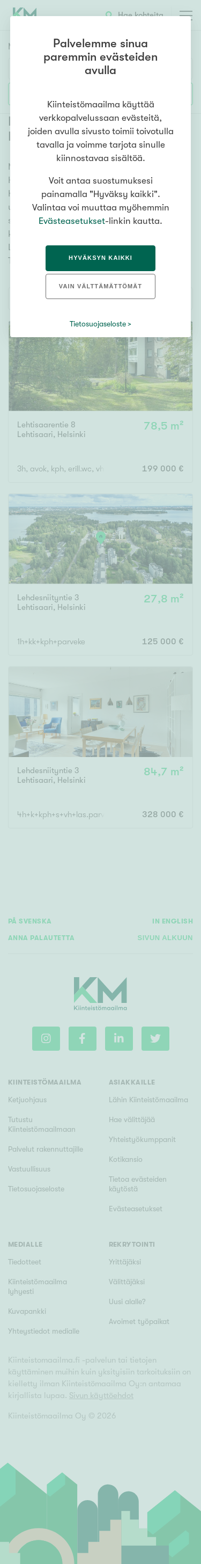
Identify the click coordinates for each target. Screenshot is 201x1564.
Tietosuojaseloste (98, 323)
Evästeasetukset (72, 221)
